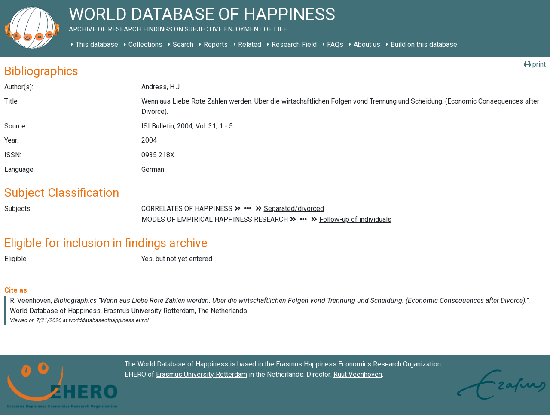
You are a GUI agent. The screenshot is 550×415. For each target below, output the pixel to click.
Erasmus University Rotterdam (201, 374)
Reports (216, 44)
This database (97, 44)
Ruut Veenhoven (357, 374)
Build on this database (424, 44)
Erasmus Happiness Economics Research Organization (358, 364)
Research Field (294, 44)
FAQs (335, 44)
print (535, 64)
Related (249, 44)
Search (183, 44)
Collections (145, 44)
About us (367, 44)
